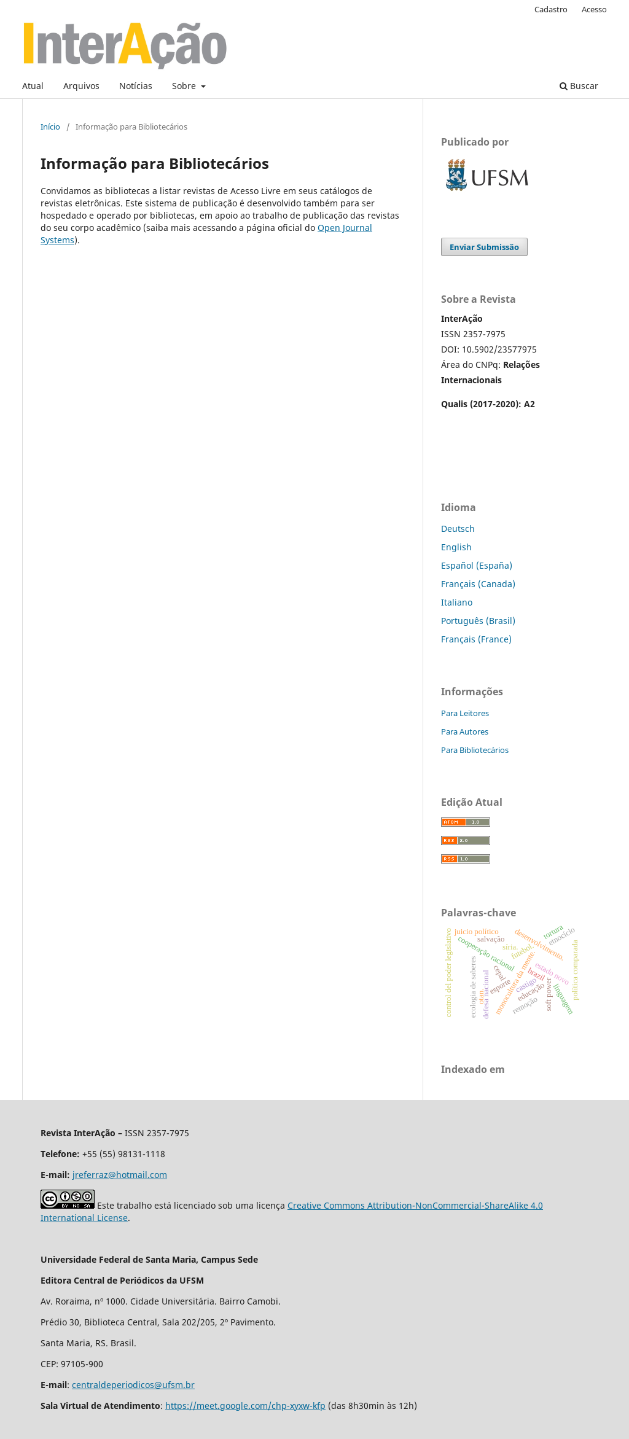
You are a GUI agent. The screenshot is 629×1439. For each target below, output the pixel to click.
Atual (33, 86)
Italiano (456, 602)
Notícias (135, 86)
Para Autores (464, 731)
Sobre (185, 86)
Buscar (579, 86)
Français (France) (476, 639)
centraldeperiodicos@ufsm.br (133, 1384)
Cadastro (551, 9)
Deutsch (458, 528)
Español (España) (476, 565)
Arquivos (81, 86)
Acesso (594, 9)
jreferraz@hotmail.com (119, 1174)
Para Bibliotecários (475, 749)
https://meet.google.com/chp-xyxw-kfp (245, 1405)
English (456, 547)
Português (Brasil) (478, 620)
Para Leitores (465, 713)
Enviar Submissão (484, 246)
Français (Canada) (478, 584)
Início (50, 126)
